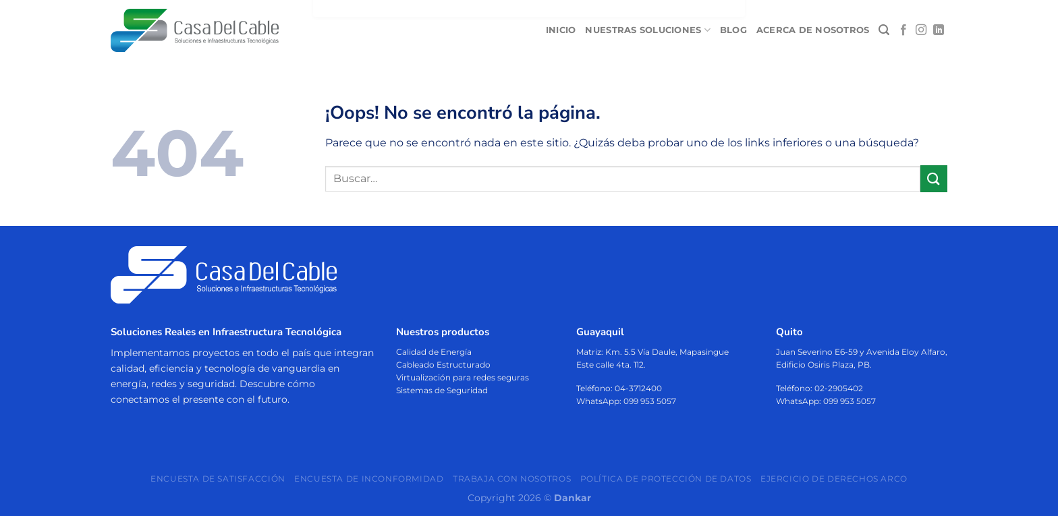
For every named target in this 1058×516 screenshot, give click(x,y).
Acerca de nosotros (813, 30)
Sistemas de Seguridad (442, 390)
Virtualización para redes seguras (462, 377)
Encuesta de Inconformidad (368, 478)
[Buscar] (884, 30)
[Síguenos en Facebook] (903, 30)
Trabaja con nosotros (512, 478)
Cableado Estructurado (443, 365)
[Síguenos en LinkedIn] (938, 30)
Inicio (561, 30)
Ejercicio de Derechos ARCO (834, 478)
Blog (733, 30)
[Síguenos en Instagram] (921, 30)
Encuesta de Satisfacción (217, 478)
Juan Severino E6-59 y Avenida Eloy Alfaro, (861, 351)
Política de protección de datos (666, 478)
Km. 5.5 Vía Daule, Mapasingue (667, 351)
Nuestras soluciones (647, 30)
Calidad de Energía (434, 351)
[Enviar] (933, 178)
